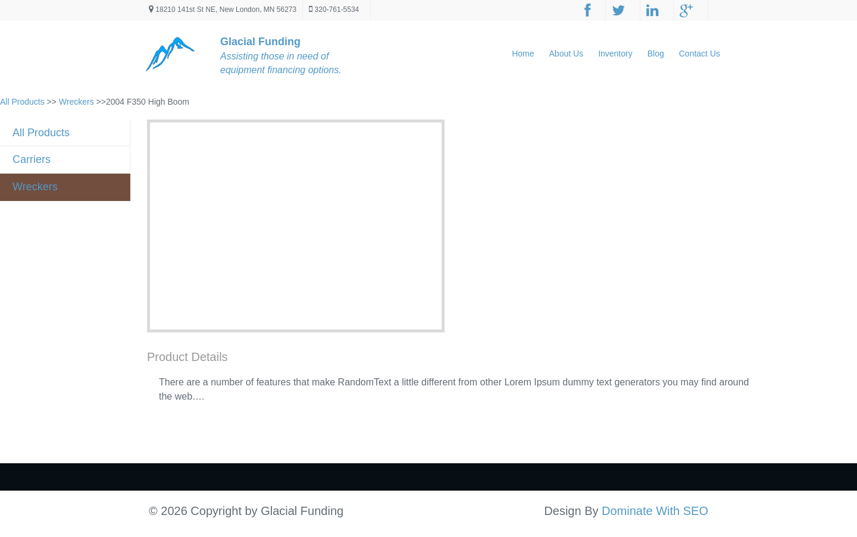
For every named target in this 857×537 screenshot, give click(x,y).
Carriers (31, 159)
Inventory (615, 53)
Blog (656, 53)
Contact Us (699, 53)
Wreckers (76, 101)
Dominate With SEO (655, 510)
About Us (566, 53)
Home (523, 53)
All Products (22, 101)
